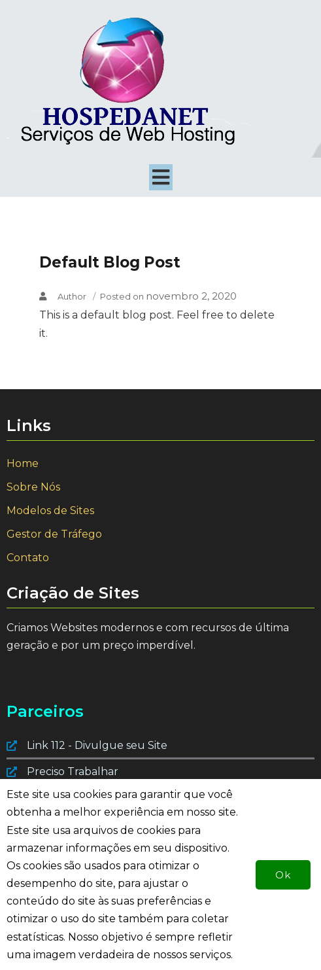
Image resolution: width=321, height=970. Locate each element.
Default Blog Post (109, 262)
